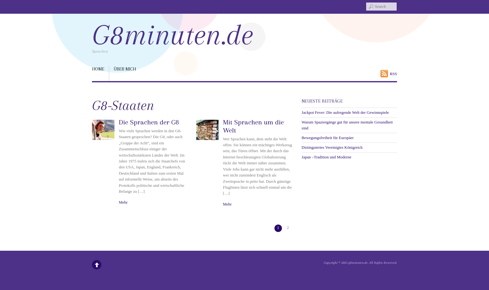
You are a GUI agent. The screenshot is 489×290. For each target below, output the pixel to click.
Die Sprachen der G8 (149, 122)
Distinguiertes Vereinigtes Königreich (332, 147)
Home (98, 68)
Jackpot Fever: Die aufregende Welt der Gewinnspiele (345, 112)
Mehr (123, 202)
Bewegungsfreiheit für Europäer (328, 137)
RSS (393, 73)
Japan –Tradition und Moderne (326, 157)
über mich (125, 68)
